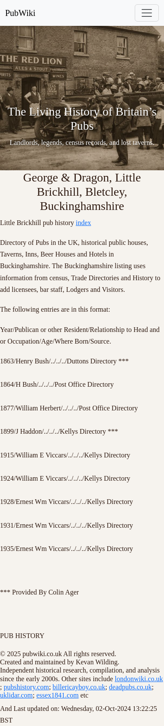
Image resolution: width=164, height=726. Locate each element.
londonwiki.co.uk (139, 678)
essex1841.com (57, 695)
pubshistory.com (26, 687)
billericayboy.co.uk (79, 687)
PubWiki (20, 13)
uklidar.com (16, 695)
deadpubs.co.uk (130, 687)
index (83, 222)
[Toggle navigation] (147, 13)
